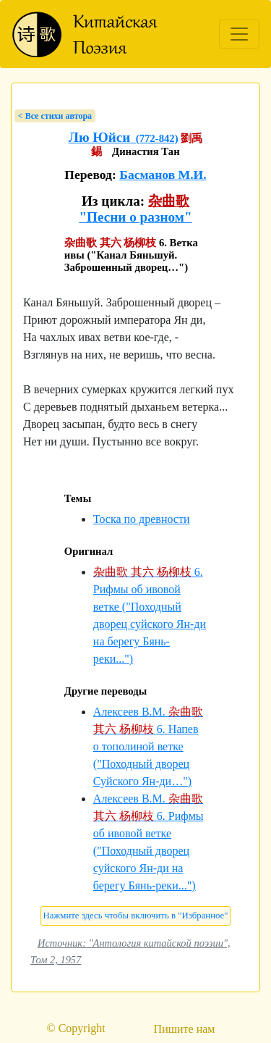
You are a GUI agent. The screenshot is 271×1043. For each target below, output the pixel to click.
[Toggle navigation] (239, 34)
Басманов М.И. (162, 174)
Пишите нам (184, 1029)
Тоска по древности (141, 519)
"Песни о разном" (135, 217)
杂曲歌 (168, 201)
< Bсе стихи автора (55, 116)
